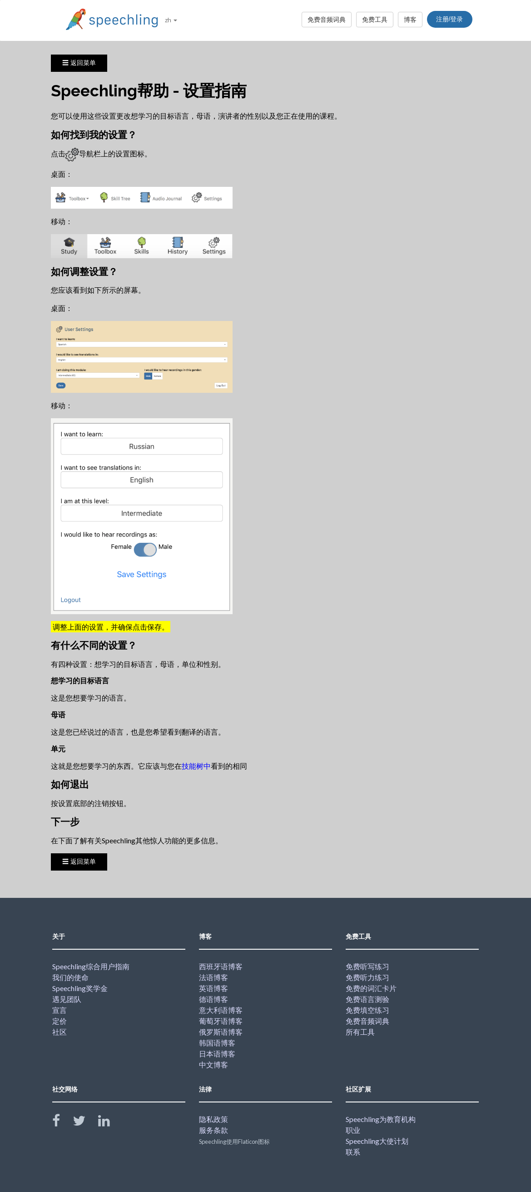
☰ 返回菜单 (79, 62)
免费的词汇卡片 (371, 988)
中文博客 (213, 1064)
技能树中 (196, 765)
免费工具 (374, 19)
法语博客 (213, 977)
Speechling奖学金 (80, 988)
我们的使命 (70, 977)
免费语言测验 (367, 999)
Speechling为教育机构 (381, 1119)
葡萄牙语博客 (221, 1021)
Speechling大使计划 (377, 1141)
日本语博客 (217, 1053)
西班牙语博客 (221, 966)
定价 (59, 1021)
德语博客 (213, 999)
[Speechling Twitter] (85, 1122)
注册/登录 (449, 19)
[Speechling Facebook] (61, 1122)
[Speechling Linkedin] (109, 1122)
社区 (59, 1031)
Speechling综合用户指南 (90, 966)
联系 (353, 1151)
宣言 (59, 1010)
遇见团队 (66, 999)
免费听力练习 (367, 977)
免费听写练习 (367, 966)
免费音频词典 (327, 19)
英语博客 (213, 988)
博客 (410, 19)
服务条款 (213, 1130)
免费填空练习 (367, 1010)
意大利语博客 (221, 1010)
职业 (353, 1130)
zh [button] (171, 20)
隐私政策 (213, 1119)
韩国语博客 (217, 1042)
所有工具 (360, 1031)
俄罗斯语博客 (221, 1031)
